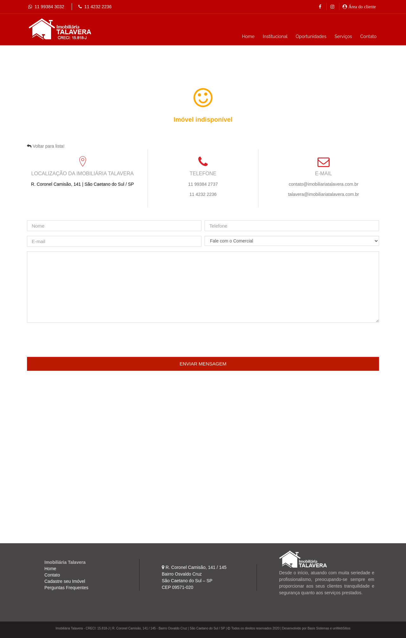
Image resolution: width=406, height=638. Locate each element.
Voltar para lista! (48, 146)
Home (248, 36)
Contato (368, 36)
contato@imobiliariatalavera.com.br (323, 184)
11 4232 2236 (92, 6)
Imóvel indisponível (203, 119)
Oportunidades (311, 36)
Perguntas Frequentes (66, 587)
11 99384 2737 (203, 184)
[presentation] (75, 339)
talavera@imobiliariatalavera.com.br (323, 194)
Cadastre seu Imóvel (64, 581)
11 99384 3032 (45, 6)
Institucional (275, 36)
